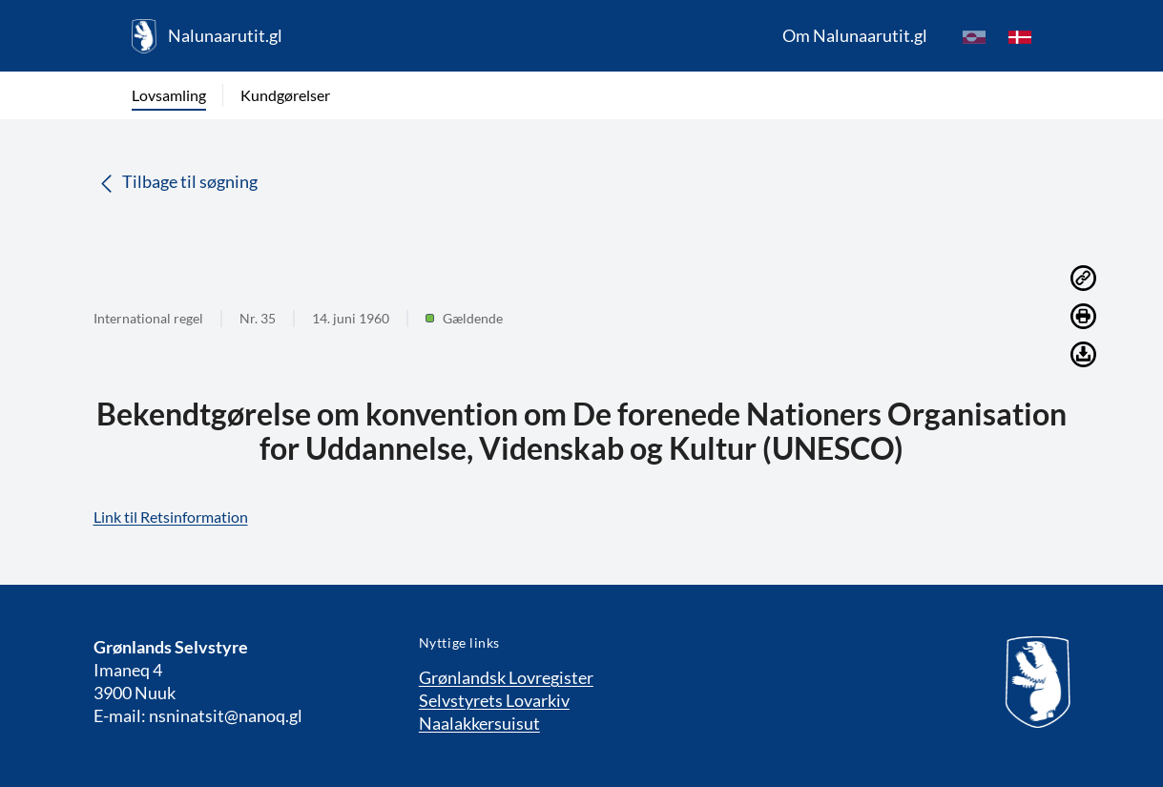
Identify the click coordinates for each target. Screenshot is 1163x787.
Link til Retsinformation (170, 516)
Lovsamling (169, 95)
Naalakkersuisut (479, 723)
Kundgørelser (285, 95)
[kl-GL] (974, 36)
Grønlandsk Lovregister (506, 677)
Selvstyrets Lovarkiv (494, 700)
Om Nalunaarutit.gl (854, 35)
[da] (1019, 36)
